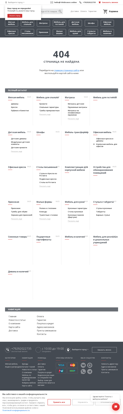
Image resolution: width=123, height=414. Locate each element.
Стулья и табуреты (91, 32)
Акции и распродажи (13, 367)
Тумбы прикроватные (49, 110)
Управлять (83, 402)
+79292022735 (89, 2)
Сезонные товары (17, 236)
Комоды (43, 211)
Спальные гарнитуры (49, 107)
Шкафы (91, 23)
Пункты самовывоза (46, 330)
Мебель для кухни (75, 32)
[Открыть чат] (116, 407)
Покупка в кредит (45, 323)
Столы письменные (27, 32)
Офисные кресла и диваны (104, 139)
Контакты (41, 334)
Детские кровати (19, 147)
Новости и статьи (17, 320)
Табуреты (100, 211)
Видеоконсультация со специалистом (46, 376)
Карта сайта (14, 327)
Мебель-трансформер (76, 132)
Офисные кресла (11, 32)
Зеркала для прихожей (21, 215)
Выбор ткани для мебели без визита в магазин (46, 382)
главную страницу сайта (66, 70)
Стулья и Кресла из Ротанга (48, 174)
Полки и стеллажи (47, 208)
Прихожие (15, 208)
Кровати (43, 104)
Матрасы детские (76, 104)
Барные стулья (103, 215)
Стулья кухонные (104, 208)
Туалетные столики (48, 215)
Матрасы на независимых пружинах (74, 112)
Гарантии (92, 11)
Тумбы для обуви (19, 211)
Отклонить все (108, 402)
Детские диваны (18, 138)
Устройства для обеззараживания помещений (103, 170)
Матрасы (43, 23)
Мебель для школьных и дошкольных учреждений (105, 239)
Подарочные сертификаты (43, 238)
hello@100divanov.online (65, 2)
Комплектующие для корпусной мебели (76, 168)
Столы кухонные (75, 211)
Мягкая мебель (11, 23)
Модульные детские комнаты (20, 143)
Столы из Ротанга (47, 182)
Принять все (59, 402)
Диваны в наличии (18, 271)
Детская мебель (75, 23)
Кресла (14, 107)
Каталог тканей (28, 367)
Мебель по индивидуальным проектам (29, 377)
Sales (29, 97)
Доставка (75, 11)
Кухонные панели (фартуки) (76, 216)
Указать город (14, 16)
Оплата (83, 11)
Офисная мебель (107, 23)
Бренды (25, 364)
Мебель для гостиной (59, 23)
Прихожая (43, 32)
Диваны (14, 104)
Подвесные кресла (47, 179)
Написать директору (109, 364)
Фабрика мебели (29, 383)
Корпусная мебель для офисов (106, 145)
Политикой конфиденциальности (16, 410)
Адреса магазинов (45, 327)
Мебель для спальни (27, 23)
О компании (14, 323)
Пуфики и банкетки (20, 110)
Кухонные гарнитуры (77, 208)
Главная (12, 316)
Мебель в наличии (107, 32)
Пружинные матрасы (77, 107)
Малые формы (59, 32)
